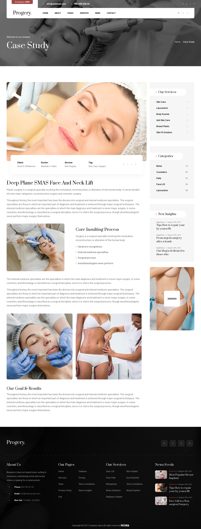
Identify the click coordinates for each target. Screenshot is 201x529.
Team (60, 484)
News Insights (85, 490)
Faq (60, 497)
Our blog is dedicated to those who (170, 252)
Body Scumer (172, 114)
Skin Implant (132, 471)
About (58, 13)
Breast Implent (133, 490)
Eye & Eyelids (132, 478)
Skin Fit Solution (172, 132)
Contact (111, 13)
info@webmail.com (54, 4)
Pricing (82, 478)
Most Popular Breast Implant (181, 476)
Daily (172, 178)
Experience (160, 222)
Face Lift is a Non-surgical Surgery (179, 502)
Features (83, 471)
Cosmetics (172, 172)
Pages (70, 13)
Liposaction (172, 108)
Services (84, 13)
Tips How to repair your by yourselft (170, 227)
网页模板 (125, 524)
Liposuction (172, 190)
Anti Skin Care (172, 120)
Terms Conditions (87, 484)
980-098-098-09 (80, 4)
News (97, 13)
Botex (172, 166)
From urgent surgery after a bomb (169, 239)
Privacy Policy (65, 490)
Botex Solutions (113, 490)
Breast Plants (172, 126)
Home (45, 13)
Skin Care (172, 102)
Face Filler (111, 478)
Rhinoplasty (111, 484)
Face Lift (172, 184)
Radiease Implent (114, 497)
